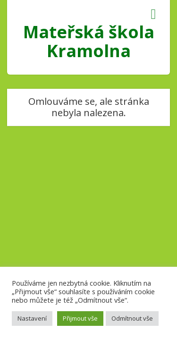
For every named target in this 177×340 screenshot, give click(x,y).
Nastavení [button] (32, 318)
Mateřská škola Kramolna (88, 41)
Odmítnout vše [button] (132, 318)
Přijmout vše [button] (80, 318)
